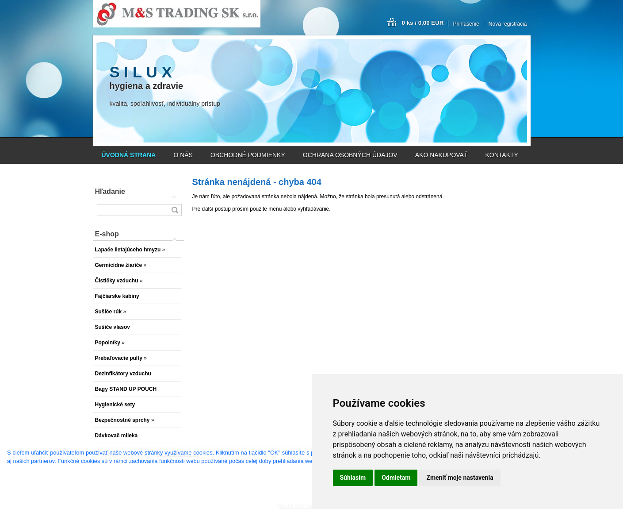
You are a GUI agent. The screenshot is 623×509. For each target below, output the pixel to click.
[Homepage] (129, 155)
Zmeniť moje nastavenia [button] (459, 477)
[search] (174, 210)
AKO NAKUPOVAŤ (441, 154)
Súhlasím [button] (353, 477)
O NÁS (183, 154)
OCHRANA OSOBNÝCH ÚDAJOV (350, 154)
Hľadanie (110, 191)
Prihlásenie (466, 24)
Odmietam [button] (396, 477)
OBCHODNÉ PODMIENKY (247, 154)
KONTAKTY (501, 154)
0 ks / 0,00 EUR (423, 22)
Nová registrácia (508, 24)
